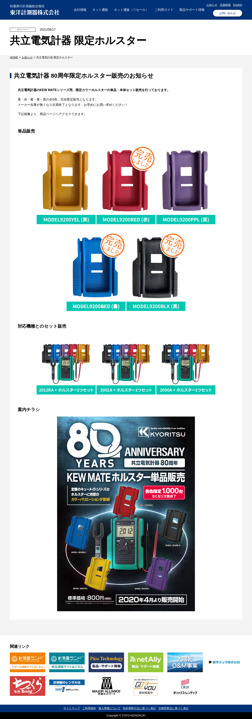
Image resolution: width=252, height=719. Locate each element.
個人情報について (109, 708)
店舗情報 (225, 4)
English (237, 4)
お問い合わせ (227, 13)
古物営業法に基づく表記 (173, 708)
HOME (14, 57)
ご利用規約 (89, 708)
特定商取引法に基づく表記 (139, 708)
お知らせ (211, 4)
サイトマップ (71, 708)
